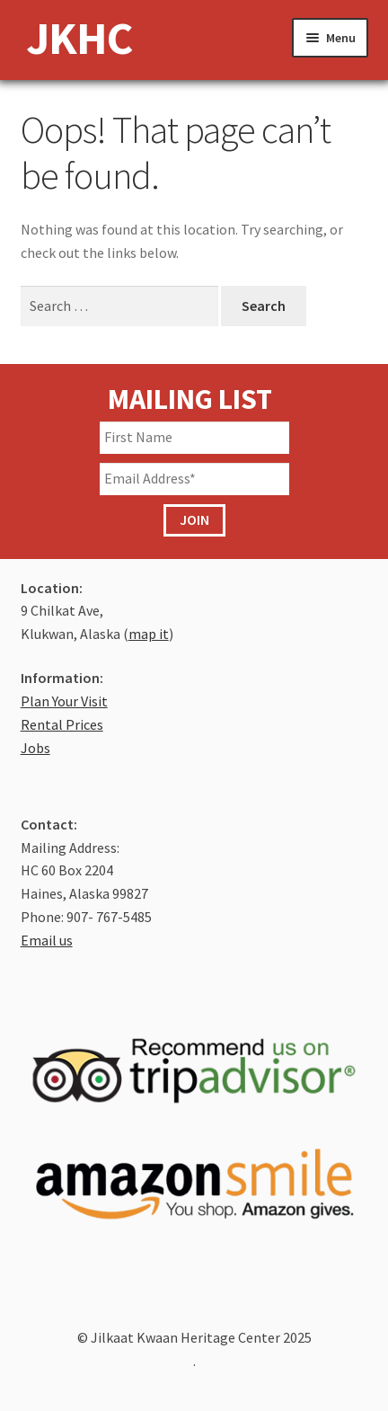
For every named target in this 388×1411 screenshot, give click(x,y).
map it (148, 634)
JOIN (194, 519)
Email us (47, 940)
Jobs (35, 748)
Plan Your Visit (64, 701)
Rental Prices (62, 724)
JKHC (79, 38)
